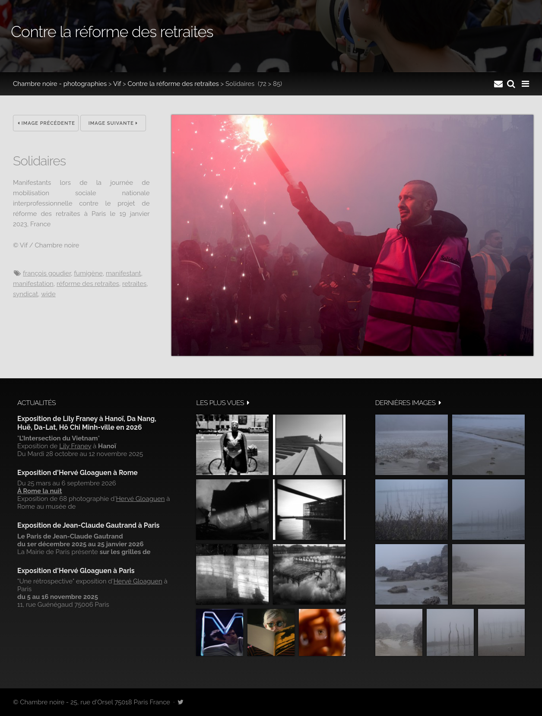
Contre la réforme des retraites (173, 84)
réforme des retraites (88, 284)
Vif (117, 84)
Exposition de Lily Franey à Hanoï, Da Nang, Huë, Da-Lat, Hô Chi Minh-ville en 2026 (86, 423)
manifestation (33, 284)
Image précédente (46, 123)
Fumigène (88, 273)
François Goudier (47, 273)
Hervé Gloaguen (140, 499)
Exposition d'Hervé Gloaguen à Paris (76, 571)
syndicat (25, 294)
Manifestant (123, 273)
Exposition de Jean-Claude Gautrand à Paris (88, 525)
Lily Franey (75, 446)
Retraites (134, 284)
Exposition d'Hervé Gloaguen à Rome (77, 473)
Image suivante (113, 123)
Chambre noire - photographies (60, 84)
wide (48, 294)
